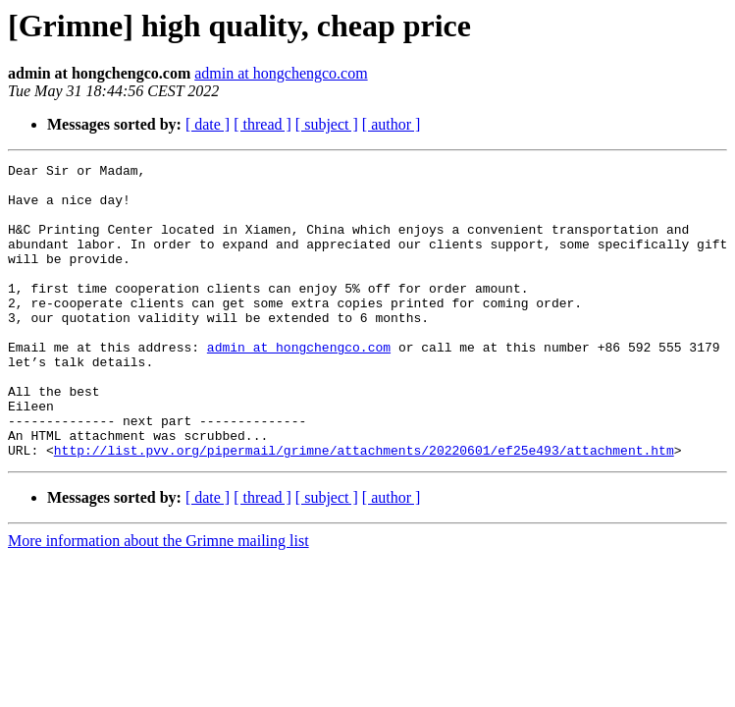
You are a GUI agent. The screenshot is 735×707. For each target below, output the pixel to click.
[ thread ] (262, 124)
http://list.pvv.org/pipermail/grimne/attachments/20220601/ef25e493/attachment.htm (364, 508)
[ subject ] (326, 124)
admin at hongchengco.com (280, 73)
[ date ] (207, 124)
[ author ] (391, 124)
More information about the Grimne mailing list (158, 599)
